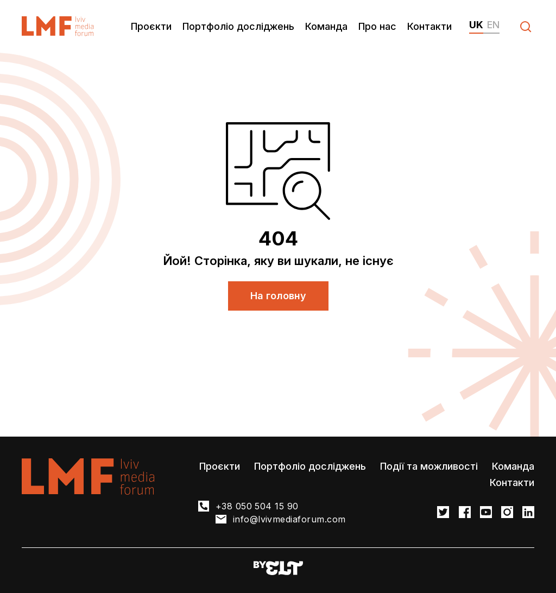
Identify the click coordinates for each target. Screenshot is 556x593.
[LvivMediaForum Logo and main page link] (58, 26)
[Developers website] (278, 569)
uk (476, 24)
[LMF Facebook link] (464, 513)
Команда (326, 26)
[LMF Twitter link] (443, 513)
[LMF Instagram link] (507, 513)
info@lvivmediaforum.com (289, 519)
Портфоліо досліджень (238, 26)
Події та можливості (429, 466)
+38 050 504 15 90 (257, 506)
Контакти (429, 26)
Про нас (377, 26)
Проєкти (151, 26)
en (493, 24)
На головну (278, 295)
